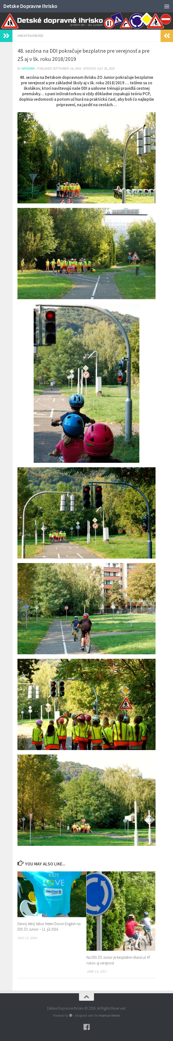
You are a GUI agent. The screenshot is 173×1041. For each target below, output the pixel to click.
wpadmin (28, 68)
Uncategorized (30, 35)
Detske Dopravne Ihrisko (30, 6)
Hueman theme (109, 1015)
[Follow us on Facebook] (86, 1027)
